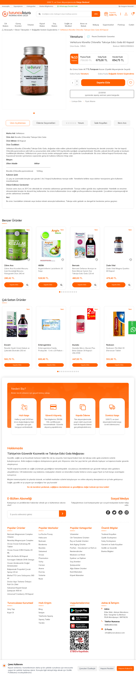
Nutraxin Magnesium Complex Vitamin (20, 535)
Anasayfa (5, 6)
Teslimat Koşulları (108, 534)
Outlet (131, 25)
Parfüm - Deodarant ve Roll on (83, 548)
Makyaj (96, 25)
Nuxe (41, 579)
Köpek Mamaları (77, 575)
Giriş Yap (11, 609)
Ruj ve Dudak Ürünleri (79, 541)
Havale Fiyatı (117, 57)
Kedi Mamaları (76, 572)
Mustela (42, 548)
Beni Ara (122, 123)
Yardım (42, 623)
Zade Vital (110, 265)
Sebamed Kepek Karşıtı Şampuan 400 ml (17, 589)
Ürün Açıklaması (18, 123)
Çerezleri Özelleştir (87, 668)
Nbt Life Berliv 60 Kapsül (17, 556)
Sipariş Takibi (44, 619)
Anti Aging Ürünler (78, 544)
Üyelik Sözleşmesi (108, 537)
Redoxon (110, 345)
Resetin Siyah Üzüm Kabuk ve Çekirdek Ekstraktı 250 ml (17, 349)
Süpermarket (108, 25)
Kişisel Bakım (42, 24)
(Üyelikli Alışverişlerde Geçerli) (118, 69)
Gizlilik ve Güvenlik (109, 548)
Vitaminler (74, 534)
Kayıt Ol (10, 612)
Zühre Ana (8, 265)
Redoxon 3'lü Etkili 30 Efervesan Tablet (115, 349)
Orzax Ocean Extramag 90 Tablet (18, 545)
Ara (96, 14)
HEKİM (41, 265)
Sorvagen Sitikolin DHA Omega (20, 559)
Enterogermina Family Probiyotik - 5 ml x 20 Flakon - (51, 349)
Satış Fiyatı (102, 57)
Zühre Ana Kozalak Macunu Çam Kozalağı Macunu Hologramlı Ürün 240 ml (16, 271)
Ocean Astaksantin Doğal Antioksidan (18, 564)
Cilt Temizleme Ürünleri (79, 537)
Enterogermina (44, 345)
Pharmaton (43, 558)
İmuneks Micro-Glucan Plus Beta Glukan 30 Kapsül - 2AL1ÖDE (83, 350)
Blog (41, 609)
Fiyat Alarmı (89, 101)
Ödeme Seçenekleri (45, 123)
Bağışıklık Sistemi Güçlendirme (44, 30)
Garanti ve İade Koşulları (112, 544)
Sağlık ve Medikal (68, 24)
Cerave (42, 565)
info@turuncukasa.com (115, 633)
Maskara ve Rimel (77, 555)
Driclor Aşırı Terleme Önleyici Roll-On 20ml (19, 583)
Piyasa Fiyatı (85, 57)
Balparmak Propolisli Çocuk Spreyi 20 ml (19, 570)
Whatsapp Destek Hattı (67, 6)
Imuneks (75, 345)
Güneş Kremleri (18, 24)
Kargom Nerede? (126, 6)
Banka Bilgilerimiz (46, 6)
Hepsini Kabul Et (125, 668)
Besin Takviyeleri (22, 30)
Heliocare (43, 537)
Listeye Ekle (76, 101)
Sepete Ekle (103, 82)
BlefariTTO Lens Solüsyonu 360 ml (20, 576)
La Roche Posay (46, 534)
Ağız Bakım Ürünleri (78, 568)
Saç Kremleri (75, 561)
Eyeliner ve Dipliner (78, 558)
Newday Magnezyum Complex (20, 540)
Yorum (75, 123)
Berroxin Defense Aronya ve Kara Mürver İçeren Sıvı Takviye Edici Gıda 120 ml (84, 271)
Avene (41, 568)
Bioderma (43, 544)
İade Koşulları (100, 123)
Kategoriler (31, 6)
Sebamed (43, 551)
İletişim (41, 612)
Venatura (76, 36)
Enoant (7, 345)
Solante (42, 575)
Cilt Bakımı (5, 24)
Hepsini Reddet (106, 668)
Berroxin (75, 265)
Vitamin (30, 25)
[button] (34, 113)
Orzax (41, 555)
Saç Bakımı (54, 24)
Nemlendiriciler (76, 551)
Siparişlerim (18, 6)
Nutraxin (42, 541)
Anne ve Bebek (83, 24)
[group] (34, 71)
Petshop (121, 25)
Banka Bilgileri (107, 551)
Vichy (41, 561)
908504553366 (111, 625)
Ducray (42, 572)
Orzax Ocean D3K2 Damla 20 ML (19, 551)
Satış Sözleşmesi (108, 541)
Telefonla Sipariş (46, 616)
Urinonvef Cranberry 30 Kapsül (20, 594)
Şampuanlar (75, 565)
